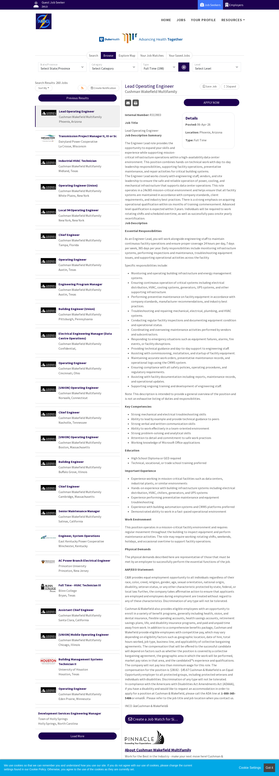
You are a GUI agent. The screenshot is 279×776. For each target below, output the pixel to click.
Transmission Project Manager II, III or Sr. (88, 136)
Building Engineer (71, 462)
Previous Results (77, 98)
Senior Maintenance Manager (79, 511)
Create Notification (103, 88)
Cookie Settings (250, 767)
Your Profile (203, 20)
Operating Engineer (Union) (78, 185)
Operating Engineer (72, 259)
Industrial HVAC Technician (78, 161)
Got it (269, 767)
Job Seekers (210, 4)
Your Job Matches (152, 55)
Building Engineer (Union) (77, 309)
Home (166, 20)
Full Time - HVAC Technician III (80, 585)
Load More (77, 736)
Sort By (42, 88)
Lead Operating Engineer (76, 111)
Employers (234, 4)
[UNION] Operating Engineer (78, 388)
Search (93, 55)
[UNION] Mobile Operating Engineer (84, 634)
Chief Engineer (69, 235)
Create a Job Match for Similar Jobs (156, 719)
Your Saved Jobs (179, 55)
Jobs (181, 20)
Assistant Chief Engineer (76, 610)
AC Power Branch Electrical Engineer (84, 560)
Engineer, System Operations (79, 536)
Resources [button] (231, 20)
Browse (108, 55)
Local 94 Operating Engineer (78, 210)
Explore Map (127, 55)
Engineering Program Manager (80, 284)
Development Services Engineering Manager (69, 713)
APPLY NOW (211, 102)
